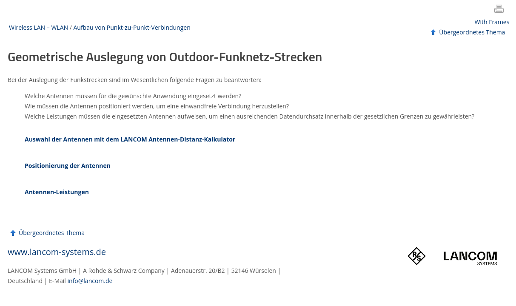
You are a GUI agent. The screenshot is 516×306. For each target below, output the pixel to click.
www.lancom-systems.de (57, 252)
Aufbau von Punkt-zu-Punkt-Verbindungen (131, 27)
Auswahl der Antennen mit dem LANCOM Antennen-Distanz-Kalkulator (130, 139)
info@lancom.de (90, 281)
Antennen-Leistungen (57, 192)
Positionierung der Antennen (68, 166)
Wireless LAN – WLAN (38, 27)
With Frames (492, 22)
